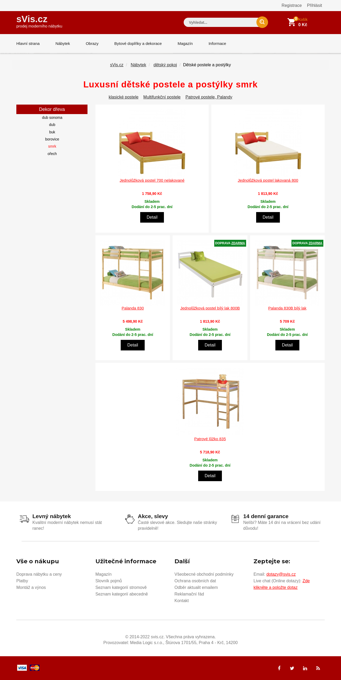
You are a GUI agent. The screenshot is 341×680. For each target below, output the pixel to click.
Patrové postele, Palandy (209, 97)
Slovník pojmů (108, 581)
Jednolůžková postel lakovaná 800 (268, 180)
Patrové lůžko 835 (210, 439)
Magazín (185, 43)
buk (52, 132)
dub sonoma (52, 117)
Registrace (292, 5)
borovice (52, 139)
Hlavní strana (28, 43)
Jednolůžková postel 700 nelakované (152, 180)
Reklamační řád (189, 594)
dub (52, 125)
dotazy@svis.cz (281, 574)
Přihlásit (314, 5)
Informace (217, 43)
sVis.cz (39, 21)
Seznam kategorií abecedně (121, 594)
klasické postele (123, 97)
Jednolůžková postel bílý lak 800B (210, 308)
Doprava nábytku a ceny (39, 574)
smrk (52, 146)
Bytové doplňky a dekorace (138, 43)
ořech (52, 154)
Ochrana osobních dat (195, 581)
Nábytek (62, 43)
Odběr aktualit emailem (196, 587)
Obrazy (92, 43)
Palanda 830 (133, 308)
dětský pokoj (165, 65)
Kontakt (181, 600)
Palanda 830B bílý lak (287, 308)
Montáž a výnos (31, 587)
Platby (22, 581)
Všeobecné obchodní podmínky (203, 574)
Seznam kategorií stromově (121, 587)
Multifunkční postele (162, 97)
